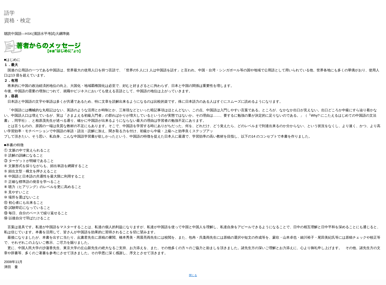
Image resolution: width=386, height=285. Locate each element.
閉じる (193, 275)
